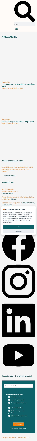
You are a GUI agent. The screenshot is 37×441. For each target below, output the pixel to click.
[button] (24, 11)
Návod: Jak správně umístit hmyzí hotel (18, 122)
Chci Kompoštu (18, 424)
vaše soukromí (22, 428)
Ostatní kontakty (7, 193)
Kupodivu (29, 437)
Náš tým (13, 199)
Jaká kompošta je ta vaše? (14, 394)
